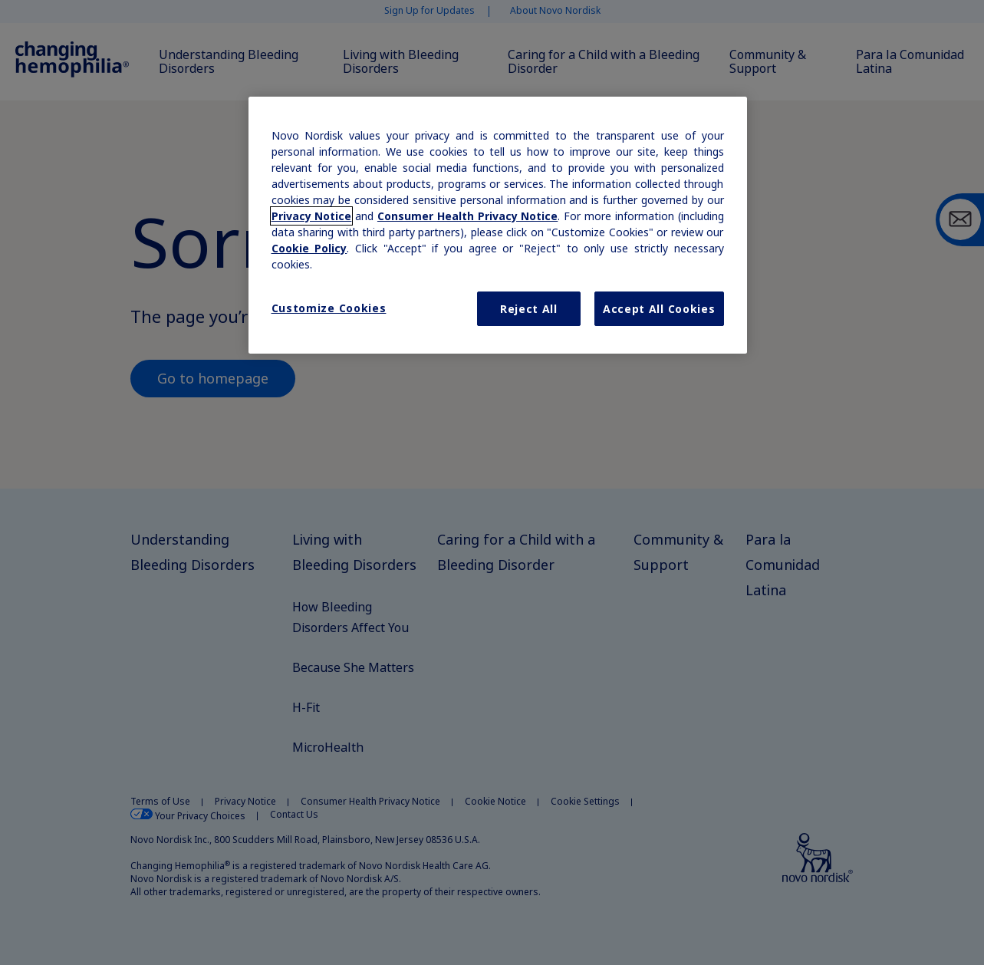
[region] (497, 225)
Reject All (529, 309)
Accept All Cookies (659, 309)
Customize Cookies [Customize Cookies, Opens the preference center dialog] (329, 308)
